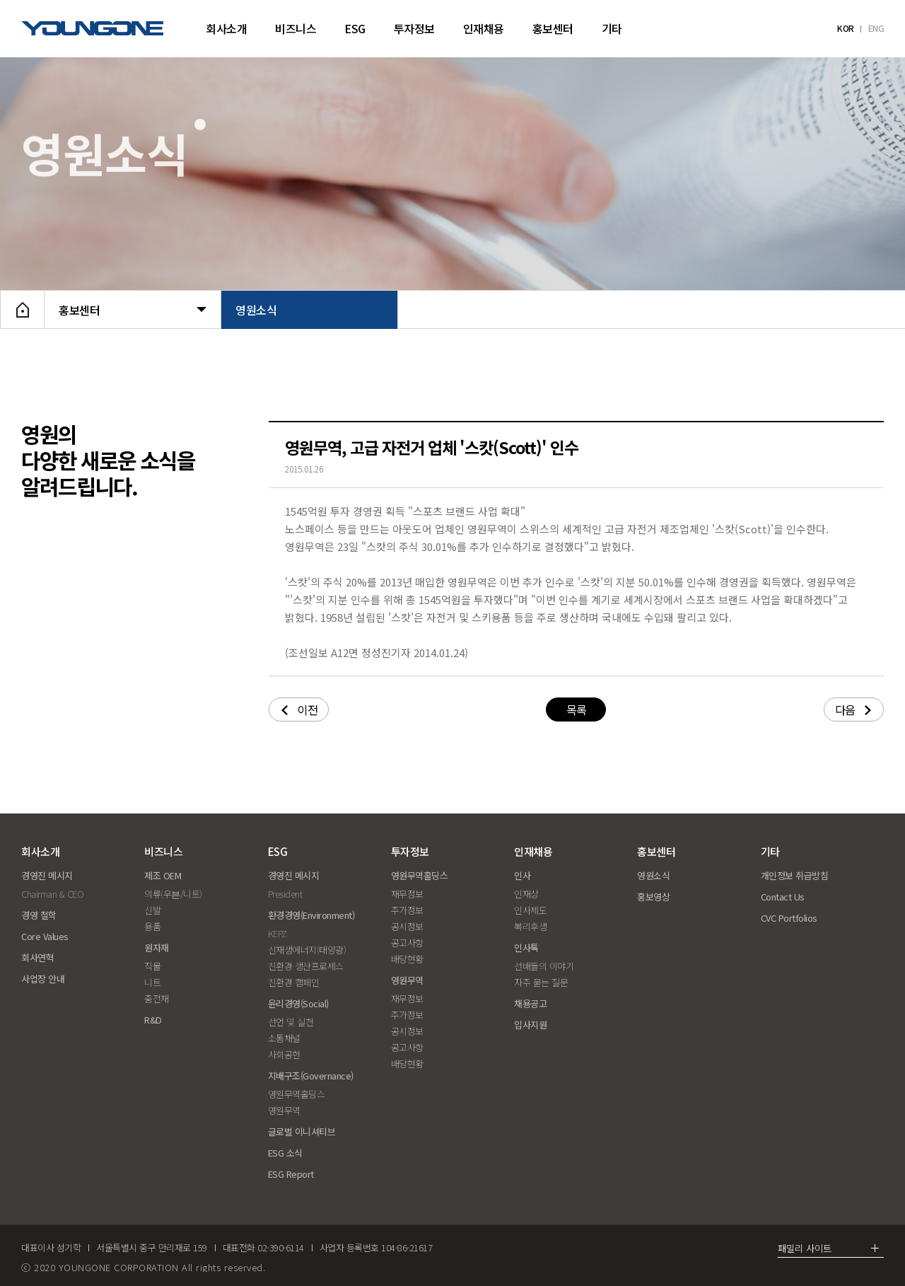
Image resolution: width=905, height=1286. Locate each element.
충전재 (156, 998)
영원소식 (309, 309)
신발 (152, 910)
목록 (576, 709)
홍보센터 (552, 28)
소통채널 (284, 1038)
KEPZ (277, 933)
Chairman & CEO (52, 893)
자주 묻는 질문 (541, 982)
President (285, 893)
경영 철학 (39, 915)
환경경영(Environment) (311, 915)
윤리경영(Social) (298, 1003)
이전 (299, 709)
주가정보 (407, 910)
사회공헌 (284, 1054)
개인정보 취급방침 (795, 875)
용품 (152, 926)
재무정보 (407, 893)
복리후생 (530, 926)
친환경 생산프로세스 (306, 966)
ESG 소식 (285, 1152)
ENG (876, 28)
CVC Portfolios (789, 917)
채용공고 (530, 1003)
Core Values (45, 936)
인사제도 (530, 910)
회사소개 (226, 28)
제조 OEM (162, 875)
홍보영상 (653, 896)
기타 (612, 28)
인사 (522, 875)
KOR (845, 28)
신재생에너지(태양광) (307, 949)
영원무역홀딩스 (296, 1094)
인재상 (526, 893)
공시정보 (407, 926)
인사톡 (526, 947)
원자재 (156, 947)
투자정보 (414, 28)
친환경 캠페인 (294, 982)
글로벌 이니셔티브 (302, 1131)
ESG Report (291, 1173)
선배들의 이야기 (543, 966)
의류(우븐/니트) (173, 893)
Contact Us (783, 896)
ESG (355, 28)
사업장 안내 (42, 978)
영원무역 (284, 1110)
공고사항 (407, 942)
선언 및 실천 (291, 1021)
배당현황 (407, 958)
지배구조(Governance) (311, 1075)
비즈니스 (295, 28)
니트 (152, 982)
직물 (152, 966)
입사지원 (530, 1024)
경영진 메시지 (47, 875)
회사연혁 (37, 957)
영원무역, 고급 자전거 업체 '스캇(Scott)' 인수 (431, 447)
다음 (853, 709)
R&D (153, 1019)
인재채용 (483, 28)
